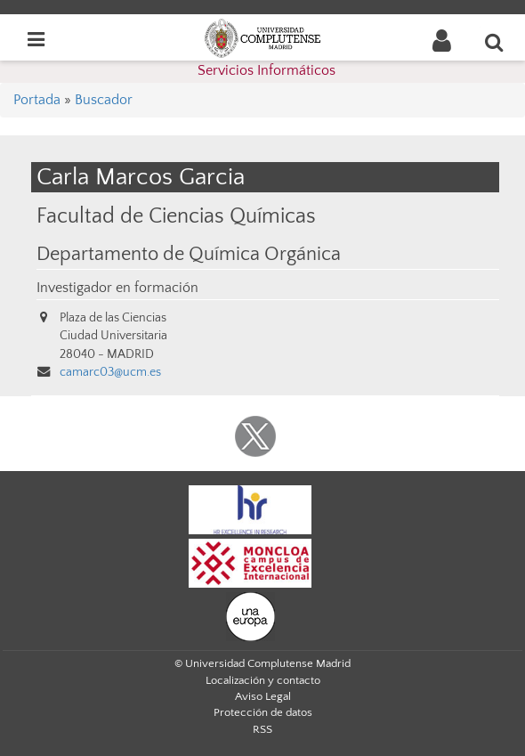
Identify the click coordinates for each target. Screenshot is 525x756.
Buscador (104, 100)
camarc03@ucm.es (110, 372)
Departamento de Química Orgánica (188, 254)
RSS (262, 729)
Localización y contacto (263, 680)
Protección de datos (263, 712)
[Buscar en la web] (495, 42)
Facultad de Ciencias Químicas (176, 216)
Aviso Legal (263, 696)
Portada (37, 100)
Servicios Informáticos (266, 70)
